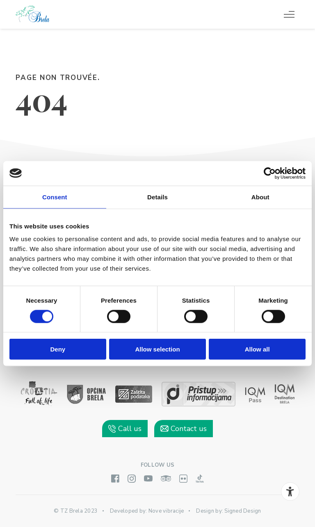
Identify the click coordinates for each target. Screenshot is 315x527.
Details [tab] (157, 196)
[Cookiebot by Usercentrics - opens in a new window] (270, 173)
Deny (57, 349)
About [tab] (260, 196)
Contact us (183, 428)
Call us (125, 428)
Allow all (257, 349)
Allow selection (157, 349)
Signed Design (242, 511)
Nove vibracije (166, 511)
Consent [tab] (54, 196)
